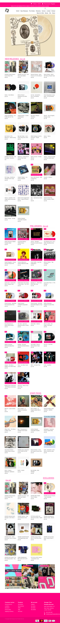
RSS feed (20, 611)
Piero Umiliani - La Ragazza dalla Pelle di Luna (35, 409)
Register (33, 604)
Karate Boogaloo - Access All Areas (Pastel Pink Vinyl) (10, 263)
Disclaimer (7, 607)
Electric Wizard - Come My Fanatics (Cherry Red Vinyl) (36, 450)
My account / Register (48, 3)
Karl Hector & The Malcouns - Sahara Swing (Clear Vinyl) (10, 137)
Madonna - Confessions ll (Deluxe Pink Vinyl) (23, 157)
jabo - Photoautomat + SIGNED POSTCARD (22, 430)
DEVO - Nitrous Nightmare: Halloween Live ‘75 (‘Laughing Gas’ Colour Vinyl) (10, 471)
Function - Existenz (48, 177)
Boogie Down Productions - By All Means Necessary (10, 386)
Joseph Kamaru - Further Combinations (23, 116)
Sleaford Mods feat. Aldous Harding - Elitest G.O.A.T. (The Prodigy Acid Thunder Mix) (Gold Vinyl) (49, 198)
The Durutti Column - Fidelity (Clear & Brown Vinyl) (10, 450)
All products (20, 604)
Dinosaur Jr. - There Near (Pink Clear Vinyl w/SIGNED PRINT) (36, 283)
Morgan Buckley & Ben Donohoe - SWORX (49, 409)
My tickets (33, 607)
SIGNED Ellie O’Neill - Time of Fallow (35, 496)
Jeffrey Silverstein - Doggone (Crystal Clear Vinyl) (49, 304)
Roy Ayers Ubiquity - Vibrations (35, 116)
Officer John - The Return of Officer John (10, 430)
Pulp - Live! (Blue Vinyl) (23, 365)
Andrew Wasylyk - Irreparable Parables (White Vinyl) (22, 219)
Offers (19, 607)
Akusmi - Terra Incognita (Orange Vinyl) (49, 116)
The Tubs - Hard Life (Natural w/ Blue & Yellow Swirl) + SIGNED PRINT (23, 324)
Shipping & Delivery (9, 611)
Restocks (38, 11)
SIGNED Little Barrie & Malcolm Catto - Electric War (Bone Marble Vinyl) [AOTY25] (49, 517)
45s (50, 13)
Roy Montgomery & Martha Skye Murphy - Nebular (9, 324)
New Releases (24, 11)
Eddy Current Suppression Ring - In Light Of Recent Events (23, 198)
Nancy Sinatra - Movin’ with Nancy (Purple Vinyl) (49, 75)
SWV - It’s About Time (35, 365)
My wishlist (33, 609)
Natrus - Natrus (47, 136)
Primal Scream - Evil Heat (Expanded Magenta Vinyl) (36, 304)
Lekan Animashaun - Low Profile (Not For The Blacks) (10, 116)
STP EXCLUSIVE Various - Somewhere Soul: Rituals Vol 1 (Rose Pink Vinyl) (36, 558)
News (53, 13)
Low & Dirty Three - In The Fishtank (49, 283)
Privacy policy (8, 609)
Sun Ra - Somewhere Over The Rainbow (35, 95)
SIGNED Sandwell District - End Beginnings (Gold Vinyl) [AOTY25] (23, 537)
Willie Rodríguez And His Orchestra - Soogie (36, 137)
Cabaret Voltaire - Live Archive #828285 (22, 178)
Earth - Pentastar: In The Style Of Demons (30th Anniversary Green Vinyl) (49, 450)
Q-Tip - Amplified (47, 365)
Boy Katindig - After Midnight (35, 471)
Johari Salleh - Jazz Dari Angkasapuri (36, 263)
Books (46, 13)
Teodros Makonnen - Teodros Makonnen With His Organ (23, 263)
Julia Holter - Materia (35, 323)
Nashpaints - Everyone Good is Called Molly (49, 430)
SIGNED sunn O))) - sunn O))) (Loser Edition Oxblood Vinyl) (23, 75)
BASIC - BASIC (21, 470)
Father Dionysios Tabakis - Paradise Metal (10, 242)
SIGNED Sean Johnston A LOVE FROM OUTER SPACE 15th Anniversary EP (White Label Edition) (23, 450)
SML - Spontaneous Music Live (36, 198)
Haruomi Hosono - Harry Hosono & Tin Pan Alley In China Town (36, 75)
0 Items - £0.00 (36, 3)
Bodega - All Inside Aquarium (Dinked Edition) (23, 345)
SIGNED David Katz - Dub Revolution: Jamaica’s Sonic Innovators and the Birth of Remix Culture (10, 157)
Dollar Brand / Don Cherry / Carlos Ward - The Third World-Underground (23, 283)
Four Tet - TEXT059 (48, 344)
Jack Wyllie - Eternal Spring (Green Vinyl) (35, 345)
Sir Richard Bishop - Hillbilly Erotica (22, 242)
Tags (19, 609)
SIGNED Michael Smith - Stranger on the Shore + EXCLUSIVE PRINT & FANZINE (10, 517)
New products (21, 606)
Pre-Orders (32, 11)
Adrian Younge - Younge (10, 218)
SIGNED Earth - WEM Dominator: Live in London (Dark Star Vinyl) (10, 537)
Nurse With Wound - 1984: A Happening (36, 178)
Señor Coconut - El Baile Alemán (36, 157)
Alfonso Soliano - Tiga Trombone (48, 263)
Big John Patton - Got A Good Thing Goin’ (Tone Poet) (23, 137)
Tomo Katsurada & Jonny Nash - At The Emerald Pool (49, 95)
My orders (33, 606)
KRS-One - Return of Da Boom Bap (23, 386)
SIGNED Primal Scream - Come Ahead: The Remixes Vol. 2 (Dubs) (10, 75)
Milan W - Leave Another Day (10, 409)
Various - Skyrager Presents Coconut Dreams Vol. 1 (36, 242)
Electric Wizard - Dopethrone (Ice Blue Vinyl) (22, 95)
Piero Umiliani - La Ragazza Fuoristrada (22, 409)
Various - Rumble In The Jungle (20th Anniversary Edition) (10, 198)
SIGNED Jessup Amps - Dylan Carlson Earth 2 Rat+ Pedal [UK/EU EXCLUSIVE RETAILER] (49, 537)
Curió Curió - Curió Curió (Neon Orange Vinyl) (10, 283)
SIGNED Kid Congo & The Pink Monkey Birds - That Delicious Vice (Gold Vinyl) (10, 558)
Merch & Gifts (40, 13)
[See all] (22, 59)
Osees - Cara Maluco (9, 95)
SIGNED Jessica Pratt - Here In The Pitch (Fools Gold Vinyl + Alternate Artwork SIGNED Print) (36, 537)
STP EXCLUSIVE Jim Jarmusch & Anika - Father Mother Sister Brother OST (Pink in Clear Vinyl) (36, 517)
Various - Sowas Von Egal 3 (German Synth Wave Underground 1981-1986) (49, 157)
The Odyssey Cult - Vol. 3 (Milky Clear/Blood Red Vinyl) (49, 242)
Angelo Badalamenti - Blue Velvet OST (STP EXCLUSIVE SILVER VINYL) (22, 558)
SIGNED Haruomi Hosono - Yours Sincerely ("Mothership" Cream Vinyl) (49, 496)
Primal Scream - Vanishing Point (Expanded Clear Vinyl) (10, 304)
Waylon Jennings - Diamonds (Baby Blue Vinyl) (9, 345)
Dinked (53, 11)
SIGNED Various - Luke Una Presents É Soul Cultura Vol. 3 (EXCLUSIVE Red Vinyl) (23, 517)
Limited (48, 11)
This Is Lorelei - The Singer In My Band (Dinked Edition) (48, 324)
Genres (44, 11)
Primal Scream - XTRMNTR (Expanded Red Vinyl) (22, 304)
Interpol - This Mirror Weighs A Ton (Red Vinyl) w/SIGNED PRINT (10, 365)
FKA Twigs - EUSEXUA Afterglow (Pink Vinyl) (10, 178)
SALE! (17, 11)
